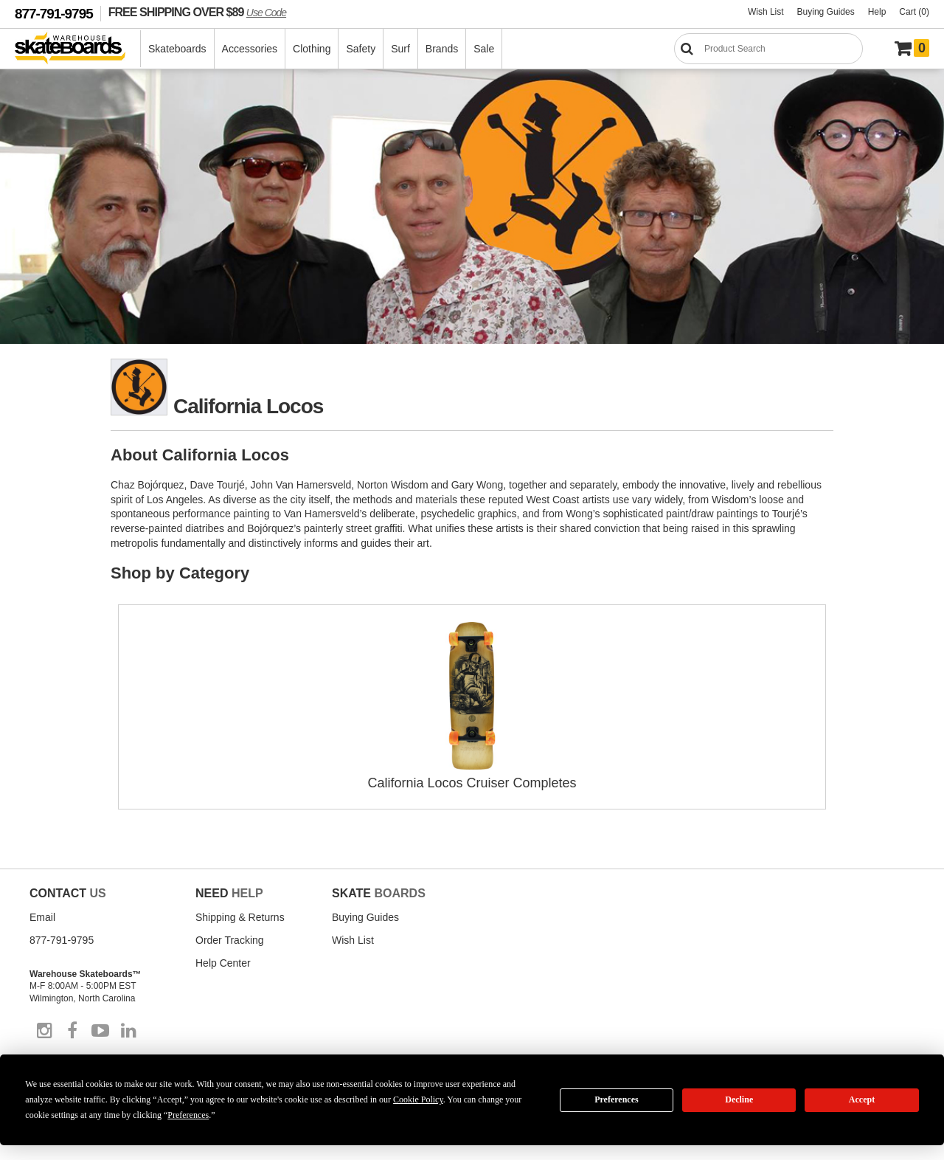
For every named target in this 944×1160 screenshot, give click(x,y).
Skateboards (177, 49)
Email (42, 917)
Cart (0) (914, 12)
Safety (360, 49)
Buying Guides (826, 12)
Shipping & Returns (240, 917)
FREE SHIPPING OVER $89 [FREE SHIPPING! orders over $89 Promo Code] (197, 11)
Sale (483, 49)
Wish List (766, 12)
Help (877, 12)
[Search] (768, 48)
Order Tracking (229, 940)
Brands (442, 49)
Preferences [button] (188, 1115)
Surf (400, 49)
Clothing (311, 49)
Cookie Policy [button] (418, 1099)
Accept (862, 1099)
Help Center (223, 963)
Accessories (249, 49)
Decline (739, 1099)
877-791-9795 (54, 13)
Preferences (616, 1099)
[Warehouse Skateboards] (78, 49)
